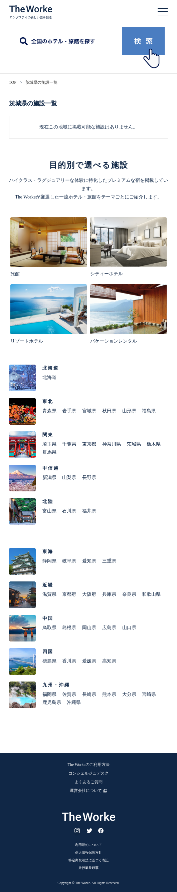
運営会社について (86, 790)
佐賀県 (69, 694)
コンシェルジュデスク (88, 773)
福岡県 (49, 694)
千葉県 (69, 444)
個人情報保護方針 (88, 852)
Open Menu (163, 11)
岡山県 (89, 627)
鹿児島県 (51, 702)
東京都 (89, 444)
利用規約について (88, 845)
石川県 (69, 510)
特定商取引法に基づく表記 (88, 860)
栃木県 (154, 444)
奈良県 (129, 594)
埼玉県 (49, 444)
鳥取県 (49, 627)
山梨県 (69, 477)
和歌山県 (151, 594)
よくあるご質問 (88, 782)
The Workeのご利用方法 (88, 764)
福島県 (149, 410)
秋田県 (109, 410)
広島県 (109, 627)
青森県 (49, 410)
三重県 (109, 560)
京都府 (69, 594)
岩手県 (69, 410)
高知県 (109, 660)
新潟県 (49, 477)
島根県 (69, 627)
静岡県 (49, 560)
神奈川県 (111, 444)
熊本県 (109, 694)
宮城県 (89, 410)
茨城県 (134, 444)
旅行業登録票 (88, 868)
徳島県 (49, 660)
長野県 (89, 477)
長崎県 (89, 694)
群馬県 (49, 452)
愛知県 (89, 560)
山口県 (129, 627)
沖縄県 (74, 702)
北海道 (49, 377)
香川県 (69, 660)
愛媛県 (89, 660)
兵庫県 (109, 594)
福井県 (89, 510)
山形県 (129, 410)
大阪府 (89, 594)
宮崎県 (149, 694)
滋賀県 (49, 594)
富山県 (49, 510)
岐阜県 (69, 560)
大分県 (129, 694)
